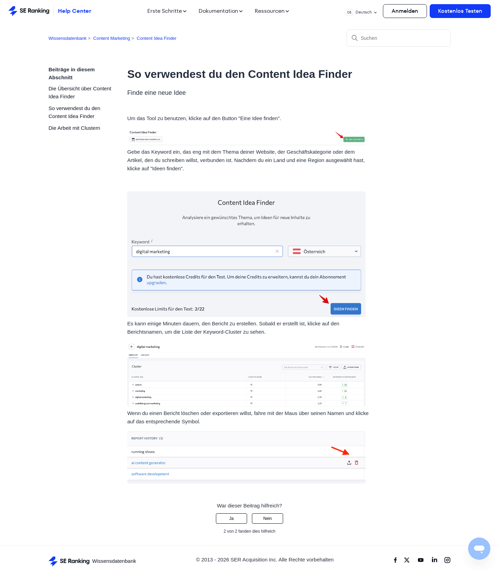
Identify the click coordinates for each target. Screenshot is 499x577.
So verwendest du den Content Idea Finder (74, 112)
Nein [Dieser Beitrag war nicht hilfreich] (267, 518)
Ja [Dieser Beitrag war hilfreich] (231, 518)
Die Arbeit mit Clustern (74, 128)
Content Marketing (111, 38)
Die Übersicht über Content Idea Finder (80, 92)
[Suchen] (398, 38)
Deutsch (361, 12)
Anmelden (405, 11)
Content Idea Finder (157, 38)
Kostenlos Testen (460, 11)
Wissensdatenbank (68, 38)
